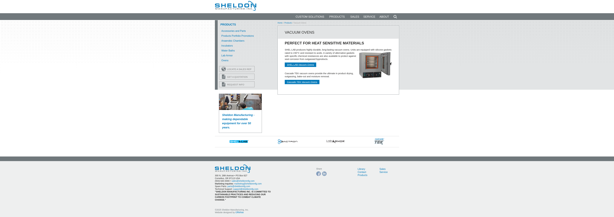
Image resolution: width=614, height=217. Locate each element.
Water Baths (228, 50)
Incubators (227, 45)
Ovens (224, 60)
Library (361, 169)
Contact (362, 172)
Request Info (233, 84)
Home (280, 23)
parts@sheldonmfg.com (238, 186)
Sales (354, 16)
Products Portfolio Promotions (237, 36)
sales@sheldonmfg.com (243, 181)
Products (337, 16)
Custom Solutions (310, 16)
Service (369, 16)
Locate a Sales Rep (236, 69)
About (384, 16)
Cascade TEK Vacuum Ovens (302, 82)
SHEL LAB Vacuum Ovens (300, 64)
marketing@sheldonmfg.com (248, 183)
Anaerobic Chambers (232, 40)
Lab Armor (227, 55)
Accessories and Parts (233, 31)
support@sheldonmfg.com (245, 189)
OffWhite (239, 212)
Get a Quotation (235, 76)
